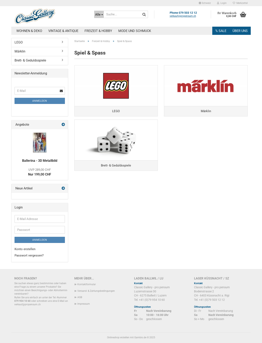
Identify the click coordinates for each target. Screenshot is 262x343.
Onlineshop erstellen (118, 337)
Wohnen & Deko (29, 31)
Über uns (240, 31)
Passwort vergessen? (29, 255)
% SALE (220, 31)
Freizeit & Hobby (98, 31)
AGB (79, 297)
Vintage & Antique (63, 31)
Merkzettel (240, 3)
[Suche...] (99, 14)
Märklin (20, 51)
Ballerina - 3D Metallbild (39, 161)
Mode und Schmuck (134, 31)
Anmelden (39, 100)
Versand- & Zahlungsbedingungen (96, 290)
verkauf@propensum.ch (183, 16)
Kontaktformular (86, 284)
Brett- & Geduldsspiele (30, 60)
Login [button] (222, 3)
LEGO (19, 42)
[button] (205, 3)
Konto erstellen (25, 249)
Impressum (83, 303)
